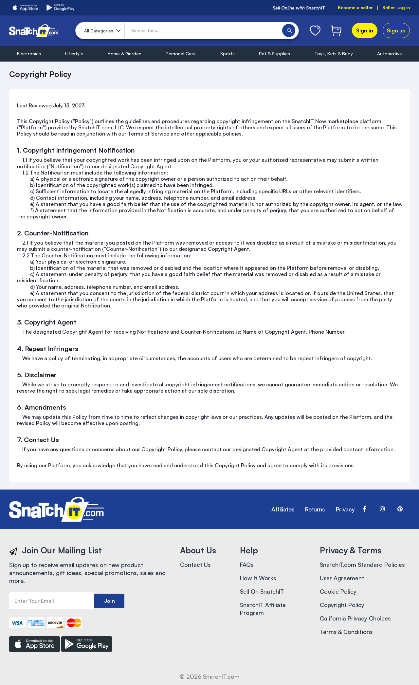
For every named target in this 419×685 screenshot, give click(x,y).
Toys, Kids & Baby (334, 53)
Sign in (364, 30)
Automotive (389, 53)
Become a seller (355, 7)
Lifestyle (74, 53)
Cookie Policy (338, 592)
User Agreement (342, 578)
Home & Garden (124, 53)
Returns (315, 509)
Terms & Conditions (346, 633)
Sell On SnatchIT (262, 592)
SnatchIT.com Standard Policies (363, 564)
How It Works (258, 578)
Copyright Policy (342, 606)
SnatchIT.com (221, 676)
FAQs (247, 564)
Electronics (29, 53)
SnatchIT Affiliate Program (263, 610)
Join (109, 601)
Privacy (345, 509)
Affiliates (282, 509)
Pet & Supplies (274, 53)
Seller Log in (396, 7)
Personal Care (181, 53)
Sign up (396, 30)
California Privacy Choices (355, 619)
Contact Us (195, 564)
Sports (227, 53)
